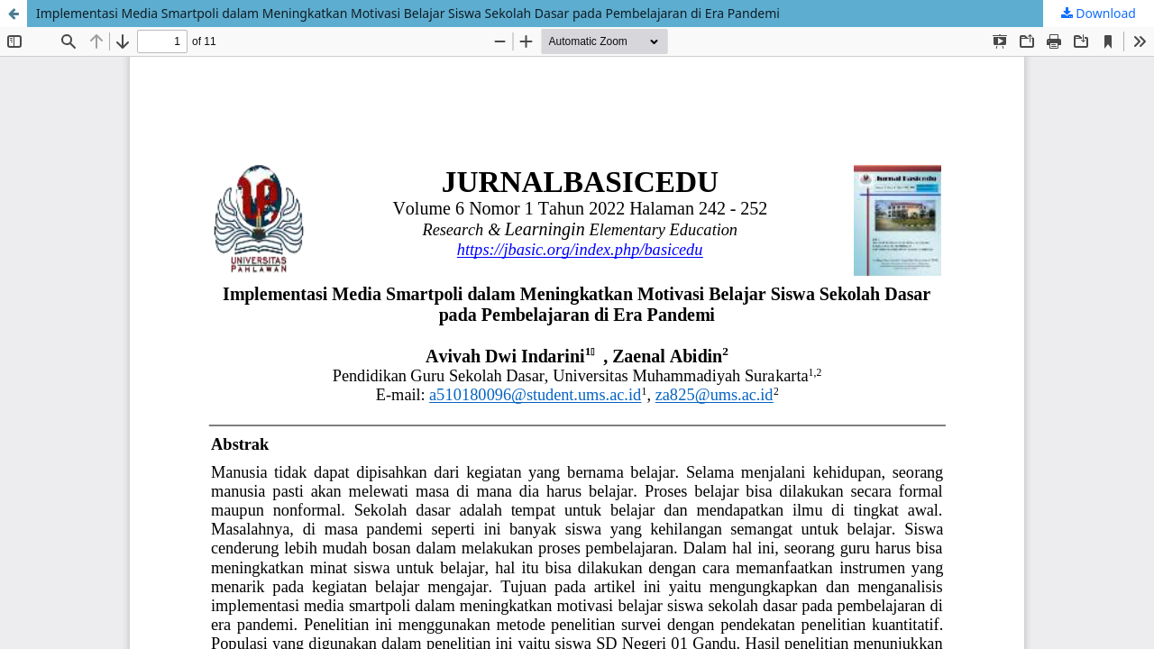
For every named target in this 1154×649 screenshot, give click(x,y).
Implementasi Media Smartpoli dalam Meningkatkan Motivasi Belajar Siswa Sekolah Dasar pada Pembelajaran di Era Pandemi (408, 13)
